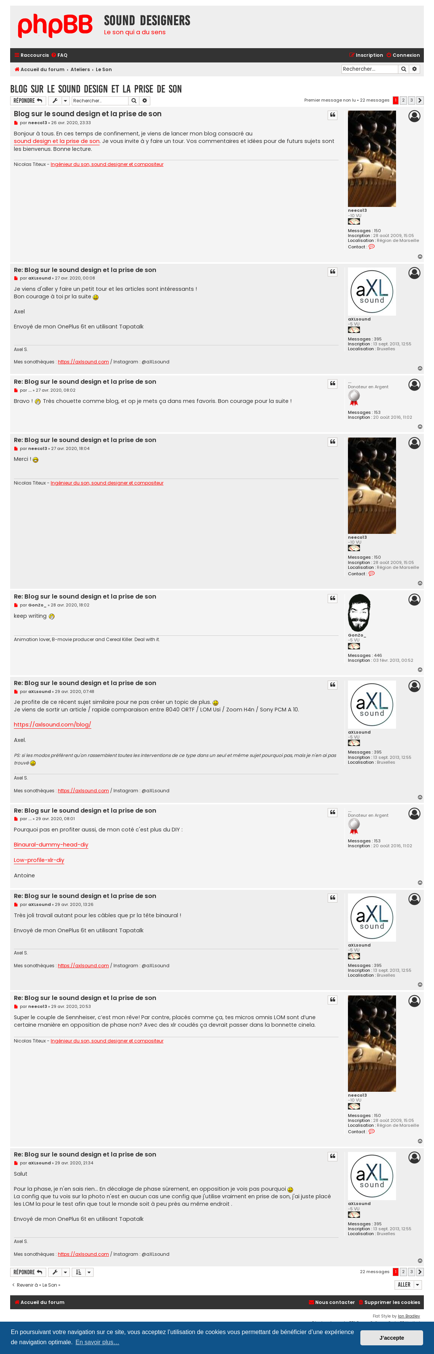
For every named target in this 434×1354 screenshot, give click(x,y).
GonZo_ (357, 635)
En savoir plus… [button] (97, 1342)
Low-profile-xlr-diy (39, 860)
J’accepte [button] (392, 1338)
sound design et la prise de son (57, 141)
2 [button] (403, 100)
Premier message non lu (330, 100)
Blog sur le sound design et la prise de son (96, 89)
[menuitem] (59, 55)
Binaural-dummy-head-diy (51, 844)
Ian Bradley (409, 1316)
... (349, 381)
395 (378, 339)
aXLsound (359, 319)
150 (377, 230)
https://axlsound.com (83, 362)
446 (378, 655)
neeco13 (357, 210)
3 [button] (411, 100)
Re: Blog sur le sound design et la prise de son (85, 270)
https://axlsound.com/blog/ (52, 724)
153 (377, 412)
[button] (420, 100)
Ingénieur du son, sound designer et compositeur (107, 164)
